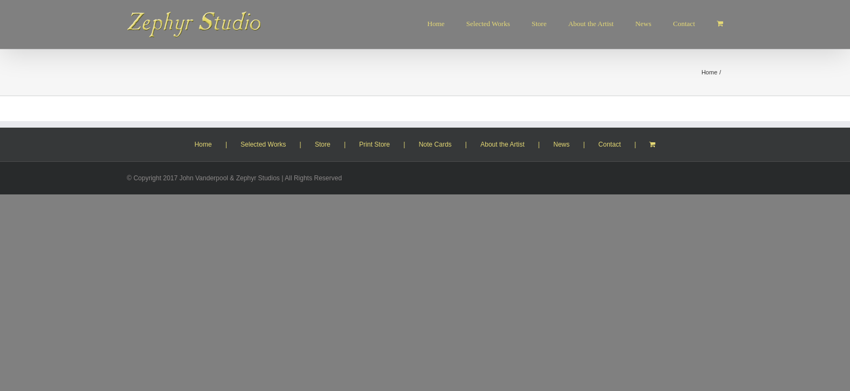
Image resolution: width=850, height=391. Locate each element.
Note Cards (435, 144)
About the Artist (502, 144)
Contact (609, 144)
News (561, 144)
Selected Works (263, 144)
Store (323, 144)
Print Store (374, 144)
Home (203, 144)
